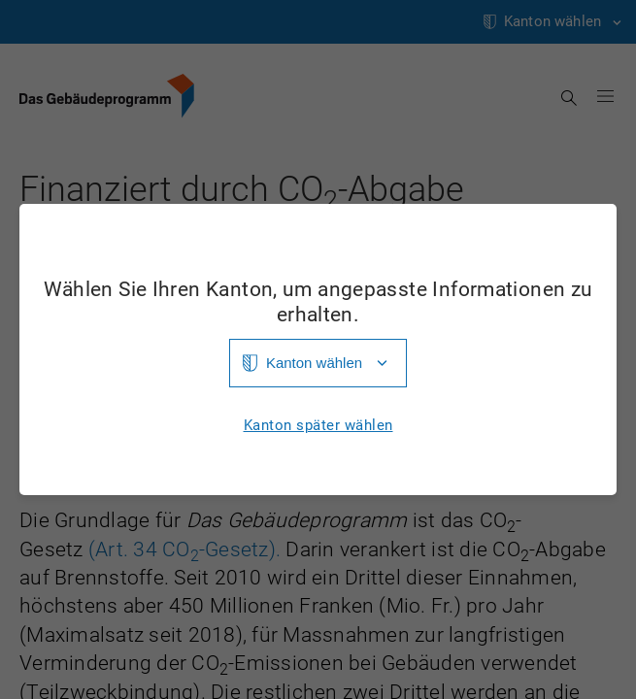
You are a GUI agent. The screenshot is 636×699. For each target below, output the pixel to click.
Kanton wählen (314, 362)
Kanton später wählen (318, 425)
